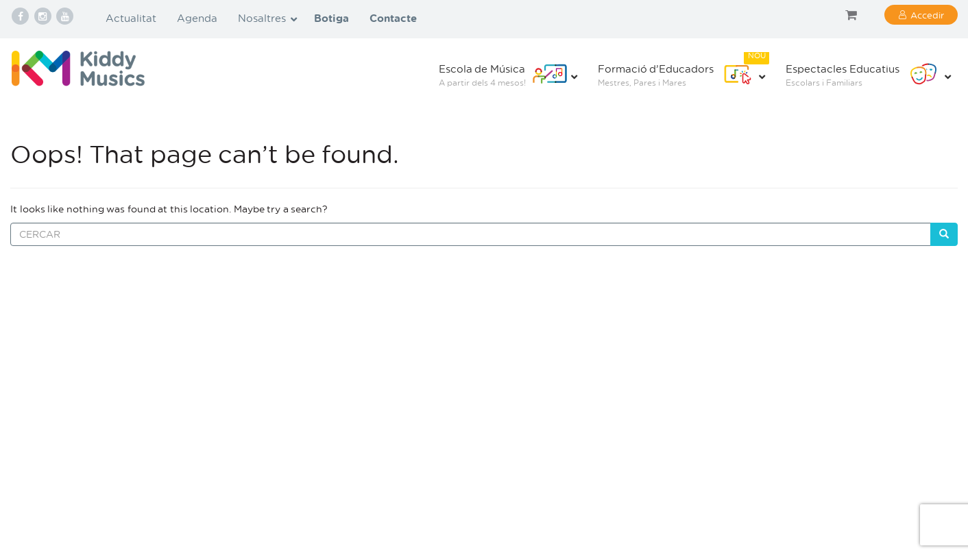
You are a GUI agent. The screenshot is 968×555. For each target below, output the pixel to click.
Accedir (927, 15)
